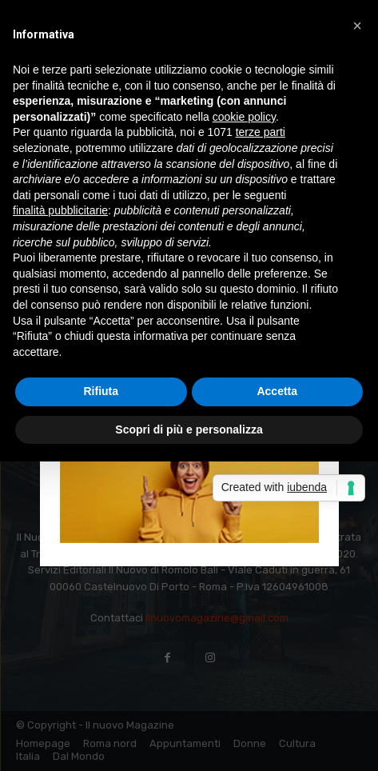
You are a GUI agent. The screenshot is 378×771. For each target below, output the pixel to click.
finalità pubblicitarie (60, 210)
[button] (357, 25)
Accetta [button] (277, 391)
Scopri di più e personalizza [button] (188, 429)
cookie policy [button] (244, 116)
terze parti (260, 132)
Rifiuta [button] (100, 391)
